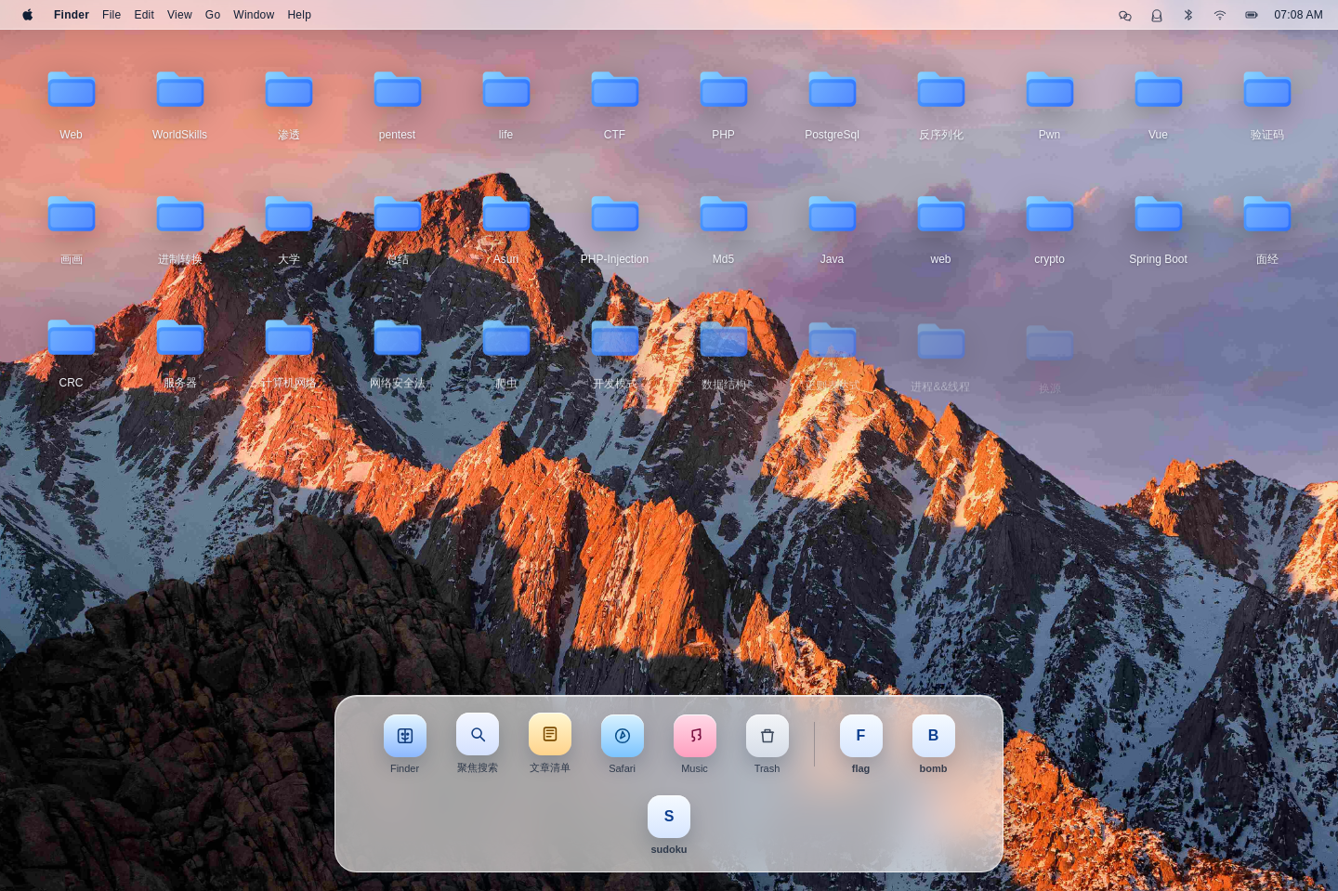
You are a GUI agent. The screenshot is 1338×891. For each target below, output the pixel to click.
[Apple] (28, 15)
